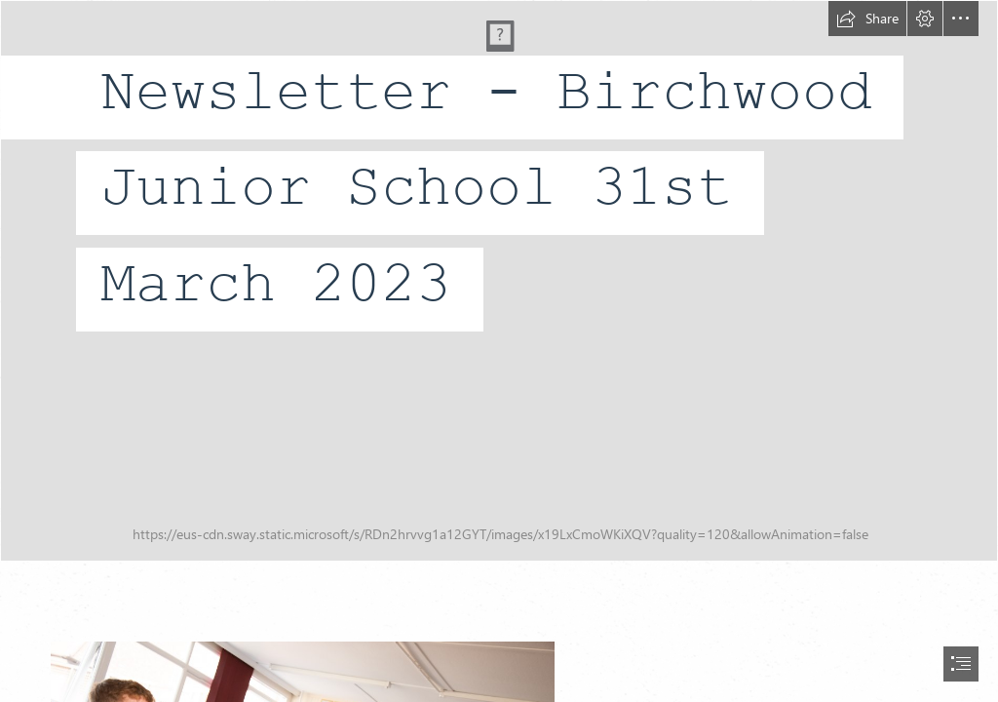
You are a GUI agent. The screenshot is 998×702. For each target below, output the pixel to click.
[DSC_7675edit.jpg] (499, 281)
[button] (867, 18)
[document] (499, 351)
